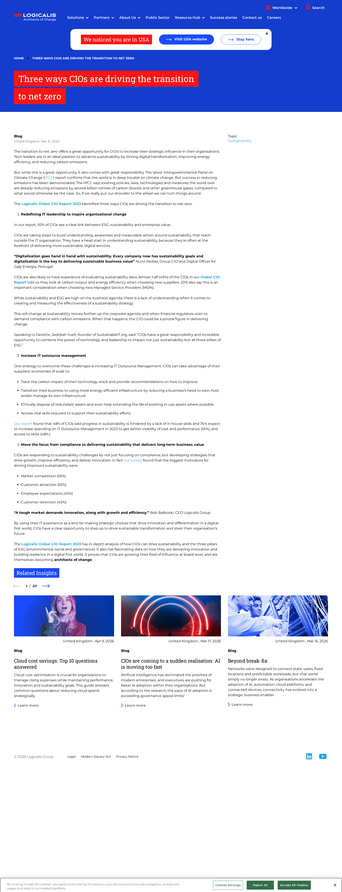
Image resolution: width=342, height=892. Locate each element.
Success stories (223, 17)
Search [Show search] (318, 8)
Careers (274, 17)
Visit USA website (190, 39)
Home (19, 58)
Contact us (252, 17)
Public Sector (158, 17)
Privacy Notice (127, 881)
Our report (23, 548)
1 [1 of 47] (26, 710)
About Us (127, 17)
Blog (18, 260)
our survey (133, 585)
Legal (71, 881)
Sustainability (239, 265)
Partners (101, 17)
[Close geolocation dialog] (267, 33)
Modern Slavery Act (96, 881)
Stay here (244, 39)
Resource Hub (187, 17)
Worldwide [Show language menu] (284, 8)
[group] (64, 791)
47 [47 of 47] (34, 710)
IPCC (48, 302)
